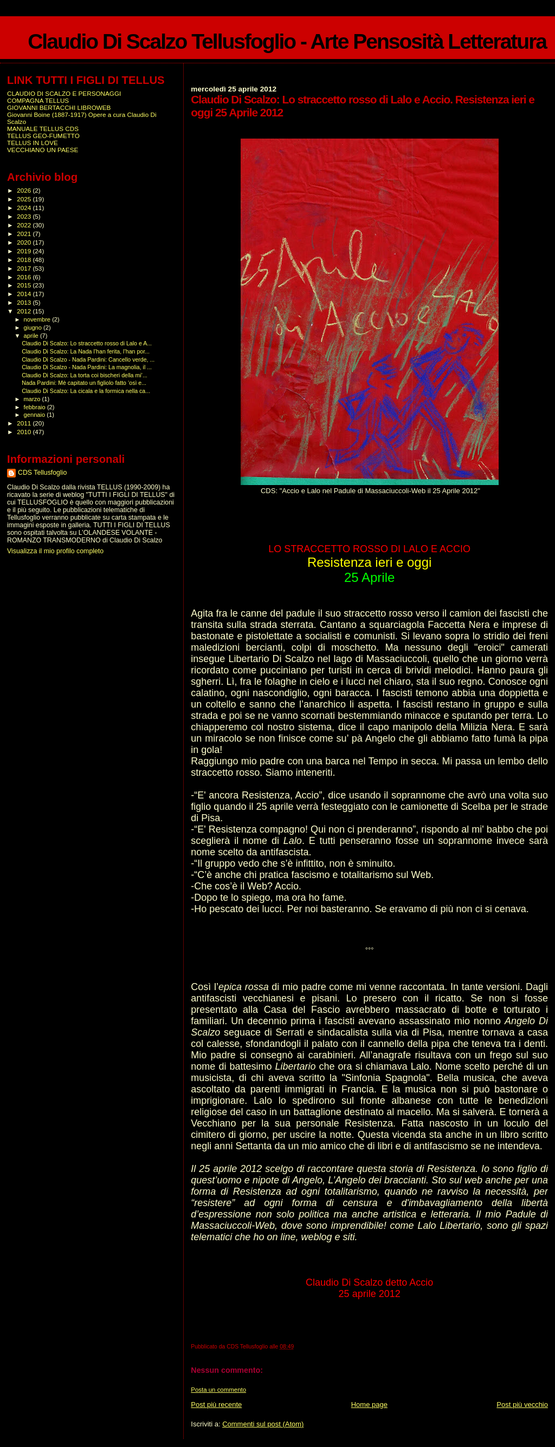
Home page (369, 1404)
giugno (34, 327)
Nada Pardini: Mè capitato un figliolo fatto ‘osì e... (84, 382)
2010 (25, 431)
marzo (33, 399)
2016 (25, 276)
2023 (25, 216)
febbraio (35, 407)
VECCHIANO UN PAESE (42, 149)
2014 (25, 293)
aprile (32, 335)
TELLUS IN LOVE (32, 142)
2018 (25, 259)
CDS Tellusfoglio (42, 472)
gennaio (35, 414)
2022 (25, 224)
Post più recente (216, 1404)
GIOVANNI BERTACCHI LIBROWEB (59, 107)
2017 (25, 268)
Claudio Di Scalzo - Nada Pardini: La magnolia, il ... (87, 367)
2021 (25, 233)
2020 (25, 242)
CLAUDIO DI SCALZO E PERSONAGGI (64, 93)
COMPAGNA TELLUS (38, 100)
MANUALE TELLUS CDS (43, 128)
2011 (25, 423)
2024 (25, 207)
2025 (25, 198)
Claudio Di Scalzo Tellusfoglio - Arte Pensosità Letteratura (287, 41)
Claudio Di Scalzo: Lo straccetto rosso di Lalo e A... (87, 343)
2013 (25, 302)
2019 (25, 250)
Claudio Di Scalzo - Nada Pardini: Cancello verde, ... (88, 359)
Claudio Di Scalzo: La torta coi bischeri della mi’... (84, 375)
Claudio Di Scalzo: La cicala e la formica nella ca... (86, 391)
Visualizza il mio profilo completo (55, 551)
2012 (25, 311)
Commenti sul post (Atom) (263, 1424)
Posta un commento (218, 1389)
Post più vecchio (522, 1404)
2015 (25, 285)
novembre (38, 319)
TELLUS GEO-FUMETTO (43, 135)
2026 (25, 190)
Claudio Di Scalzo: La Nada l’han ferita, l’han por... (86, 351)
